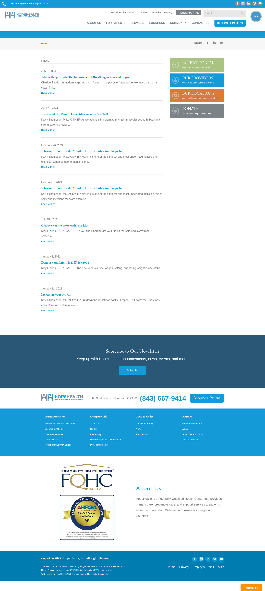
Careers (138, 18)
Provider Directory (157, 18)
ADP (222, 576)
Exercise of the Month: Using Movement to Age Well (80, 118)
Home (44, 47)
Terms (184, 576)
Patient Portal (184, 18)
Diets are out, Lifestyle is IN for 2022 (69, 266)
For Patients (111, 28)
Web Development (75, 584)
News (139, 437)
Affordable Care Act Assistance (63, 431)
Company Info (101, 421)
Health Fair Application (195, 443)
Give (253, 23)
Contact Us (196, 28)
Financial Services (56, 443)
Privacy (193, 576)
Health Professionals (118, 18)
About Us (89, 28)
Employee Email (208, 576)
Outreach (189, 421)
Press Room (143, 443)
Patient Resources (58, 421)
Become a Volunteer (194, 431)
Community (174, 28)
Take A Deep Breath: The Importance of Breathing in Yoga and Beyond (94, 81)
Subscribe (132, 374)
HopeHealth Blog (146, 431)
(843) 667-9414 (33, 5)
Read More (49, 96)
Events (186, 437)
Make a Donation (192, 449)
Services (133, 28)
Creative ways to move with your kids (69, 229)
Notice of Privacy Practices (61, 454)
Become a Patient (225, 28)
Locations (153, 28)
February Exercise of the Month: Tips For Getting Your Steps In (88, 155)
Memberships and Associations (109, 449)
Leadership (97, 443)
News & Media (147, 421)
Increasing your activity (58, 298)
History (94, 437)
